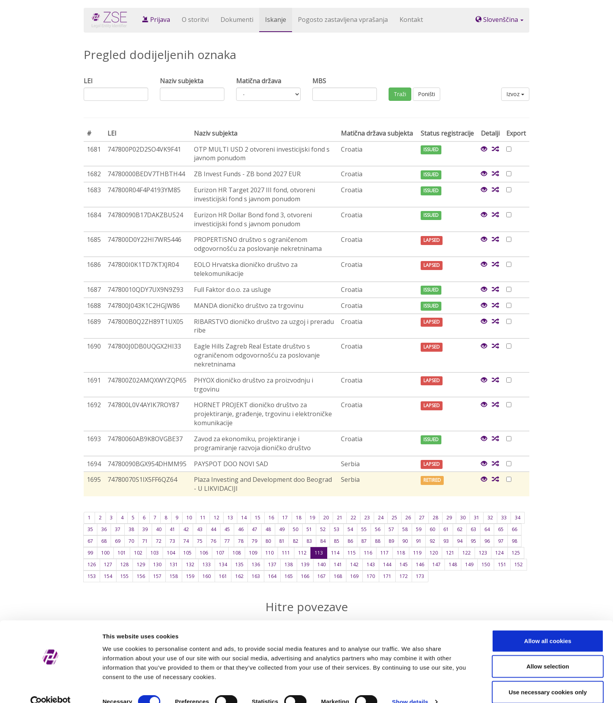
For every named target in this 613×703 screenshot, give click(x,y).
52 (323, 529)
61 (446, 529)
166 (305, 576)
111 (286, 552)
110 (269, 552)
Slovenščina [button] (499, 19)
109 (253, 552)
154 (108, 576)
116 (368, 552)
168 (338, 576)
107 (220, 552)
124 (499, 552)
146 (420, 564)
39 (145, 529)
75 (200, 541)
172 (404, 576)
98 (514, 541)
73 (172, 541)
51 (309, 529)
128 (124, 564)
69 (117, 541)
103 (155, 552)
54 (350, 529)
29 (449, 517)
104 (171, 552)
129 (141, 564)
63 (473, 529)
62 (459, 529)
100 (105, 552)
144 (387, 564)
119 (417, 552)
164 (272, 576)
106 (204, 552)
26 (408, 517)
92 (432, 541)
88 (377, 541)
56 (377, 529)
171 (387, 576)
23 (367, 517)
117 (384, 552)
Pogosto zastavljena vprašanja (343, 19)
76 (213, 541)
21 (339, 517)
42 (186, 529)
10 (189, 517)
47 (254, 529)
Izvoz (515, 94)
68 (104, 541)
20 (326, 517)
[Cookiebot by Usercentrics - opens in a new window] (50, 688)
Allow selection (547, 652)
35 (90, 529)
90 (405, 541)
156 (141, 576)
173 (420, 576)
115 (352, 552)
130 (157, 564)
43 (200, 529)
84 (323, 541)
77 (227, 541)
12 (216, 517)
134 (223, 564)
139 (305, 564)
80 (268, 541)
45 (227, 529)
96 (487, 541)
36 (104, 529)
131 (174, 564)
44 (213, 529)
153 (92, 576)
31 (476, 517)
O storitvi (195, 19)
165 (289, 576)
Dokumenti (236, 19)
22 (353, 517)
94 (459, 541)
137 (272, 564)
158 (174, 576)
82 (295, 541)
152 (518, 564)
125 (516, 552)
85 (336, 541)
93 (446, 541)
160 (207, 576)
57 (391, 529)
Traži (400, 94)
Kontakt (411, 19)
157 (157, 576)
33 (504, 517)
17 (285, 517)
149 (469, 564)
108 (237, 552)
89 (391, 541)
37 (117, 529)
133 (207, 564)
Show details (410, 687)
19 (312, 517)
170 (371, 576)
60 (432, 529)
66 (514, 529)
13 (230, 517)
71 (145, 541)
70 (131, 541)
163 (256, 576)
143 (371, 564)
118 (401, 552)
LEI (88, 81)
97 (501, 541)
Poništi (426, 94)
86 (350, 541)
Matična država (258, 81)
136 (256, 564)
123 (483, 552)
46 (241, 529)
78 (241, 541)
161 (223, 576)
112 (302, 552)
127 (108, 564)
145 (404, 564)
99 (90, 552)
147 (436, 564)
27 (422, 517)
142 (354, 564)
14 (244, 517)
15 (257, 517)
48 (268, 529)
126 (92, 564)
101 (122, 552)
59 (418, 529)
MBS (319, 81)
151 (502, 564)
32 (490, 517)
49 (282, 529)
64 (487, 529)
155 (124, 576)
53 (336, 529)
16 (271, 517)
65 (501, 529)
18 (298, 517)
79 (254, 541)
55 (364, 529)
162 (239, 576)
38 (131, 529)
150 (486, 564)
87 (364, 541)
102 (138, 552)
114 (335, 552)
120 (434, 552)
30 (463, 517)
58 (405, 529)
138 (289, 564)
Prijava (156, 19)
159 (190, 576)
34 (517, 517)
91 (418, 541)
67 (90, 541)
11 (203, 517)
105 (187, 552)
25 (394, 517)
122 (466, 552)
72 (158, 541)
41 (172, 529)
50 (295, 529)
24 (381, 517)
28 (435, 517)
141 (338, 564)
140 (321, 564)
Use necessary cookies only (548, 677)
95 (473, 541)
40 (158, 529)
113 (319, 552)
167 (321, 576)
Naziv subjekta (181, 81)
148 (453, 564)
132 (190, 564)
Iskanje (275, 19)
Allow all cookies (548, 626)
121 (450, 552)
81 (282, 541)
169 (354, 576)
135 (239, 564)
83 (309, 541)
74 (186, 541)
